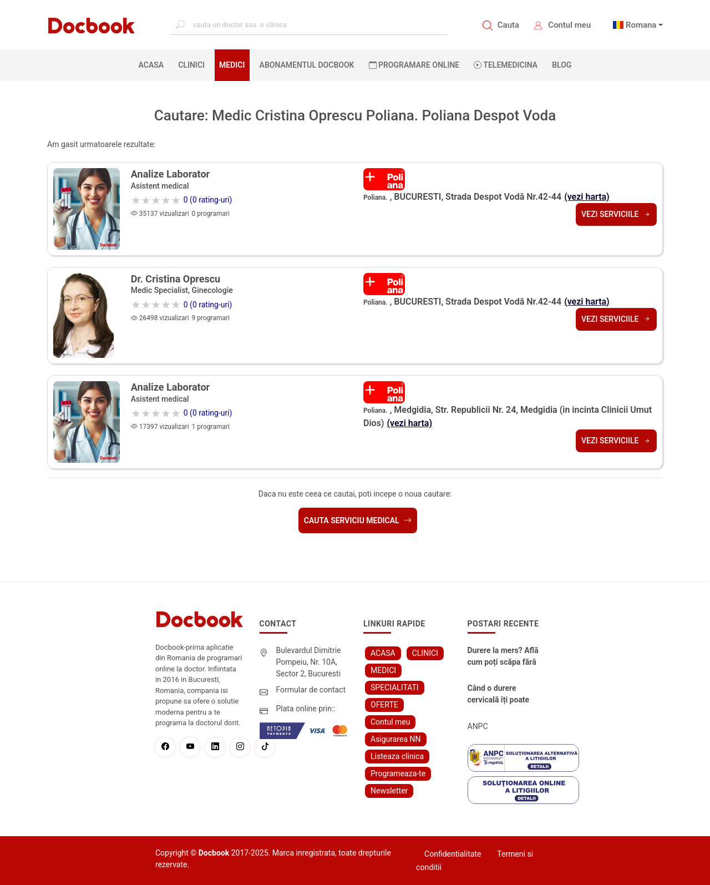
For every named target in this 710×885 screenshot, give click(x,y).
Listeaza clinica (397, 756)
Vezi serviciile (616, 214)
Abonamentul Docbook (307, 64)
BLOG (561, 64)
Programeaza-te (398, 773)
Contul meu (569, 25)
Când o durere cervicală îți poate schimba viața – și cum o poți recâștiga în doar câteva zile (503, 695)
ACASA (154, 64)
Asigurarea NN (396, 739)
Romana (641, 25)
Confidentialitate (452, 853)
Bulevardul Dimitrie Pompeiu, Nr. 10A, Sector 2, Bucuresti (308, 662)
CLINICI (191, 64)
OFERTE (384, 704)
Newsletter (389, 790)
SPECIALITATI (395, 687)
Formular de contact (311, 689)
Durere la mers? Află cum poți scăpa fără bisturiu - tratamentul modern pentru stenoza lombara (505, 657)
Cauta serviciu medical (358, 520)
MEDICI (232, 64)
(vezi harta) (587, 196)
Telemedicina (505, 64)
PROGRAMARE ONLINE (414, 64)
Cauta (508, 25)
